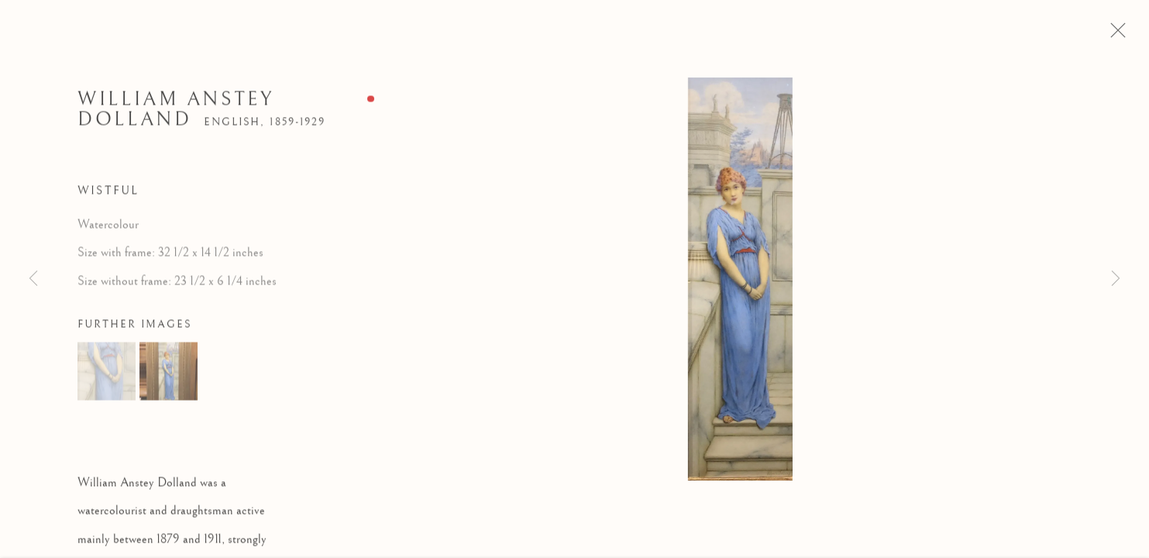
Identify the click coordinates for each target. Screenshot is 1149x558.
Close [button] (1129, 34)
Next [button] (1115, 279)
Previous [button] (33, 279)
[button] (106, 377)
